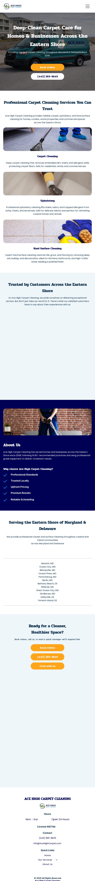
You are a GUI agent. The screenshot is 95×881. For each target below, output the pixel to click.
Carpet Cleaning (47, 156)
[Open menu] (88, 6)
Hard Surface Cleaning (48, 248)
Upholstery (48, 201)
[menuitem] (47, 856)
